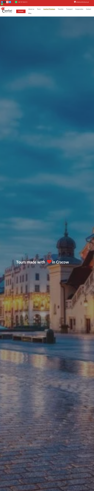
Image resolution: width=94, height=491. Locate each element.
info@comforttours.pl (82, 2)
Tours (39, 9)
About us (31, 9)
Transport (69, 9)
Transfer (60, 9)
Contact (88, 9)
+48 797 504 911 (23, 2)
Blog (29, 13)
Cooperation (79, 9)
